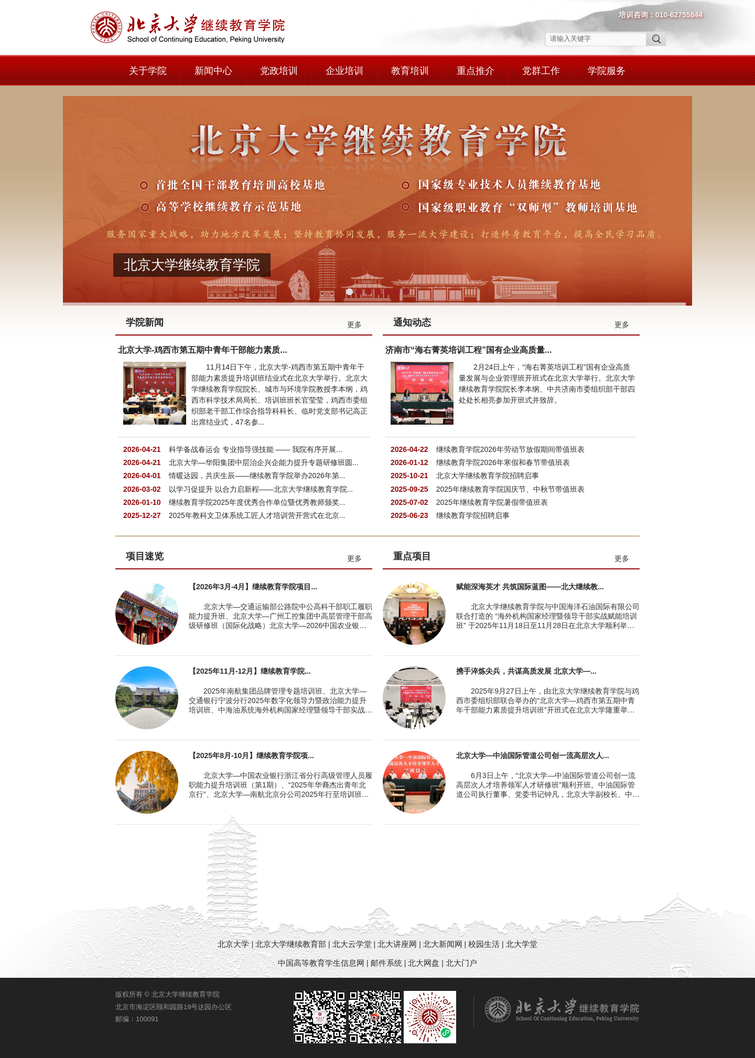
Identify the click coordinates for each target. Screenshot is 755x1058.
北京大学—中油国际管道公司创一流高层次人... (532, 755)
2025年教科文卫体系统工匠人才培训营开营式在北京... (257, 515)
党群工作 (541, 71)
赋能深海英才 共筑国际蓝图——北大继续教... (530, 586)
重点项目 (412, 556)
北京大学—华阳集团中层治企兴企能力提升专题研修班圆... (264, 462)
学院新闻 (145, 322)
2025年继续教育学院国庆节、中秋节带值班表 (510, 489)
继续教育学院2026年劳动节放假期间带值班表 (510, 449)
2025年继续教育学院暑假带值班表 (492, 502)
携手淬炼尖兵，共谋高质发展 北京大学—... (526, 671)
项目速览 (145, 556)
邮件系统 (387, 962)
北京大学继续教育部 (290, 944)
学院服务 (606, 71)
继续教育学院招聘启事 (473, 515)
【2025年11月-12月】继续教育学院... (250, 671)
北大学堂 (521, 944)
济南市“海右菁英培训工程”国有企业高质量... (468, 350)
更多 (354, 324)
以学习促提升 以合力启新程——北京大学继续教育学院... (261, 489)
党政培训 (279, 71)
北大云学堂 (352, 944)
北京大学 (234, 944)
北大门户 (461, 962)
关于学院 (148, 71)
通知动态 (412, 322)
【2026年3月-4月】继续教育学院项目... (253, 586)
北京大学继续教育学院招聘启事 (487, 475)
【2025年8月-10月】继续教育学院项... (251, 755)
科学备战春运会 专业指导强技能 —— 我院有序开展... (255, 449)
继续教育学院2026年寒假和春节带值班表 (503, 462)
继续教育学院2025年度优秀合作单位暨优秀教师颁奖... (257, 502)
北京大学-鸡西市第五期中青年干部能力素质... (202, 350)
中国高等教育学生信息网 (321, 962)
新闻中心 (213, 71)
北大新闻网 (442, 944)
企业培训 (344, 71)
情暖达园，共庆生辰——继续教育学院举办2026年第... (257, 475)
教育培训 (410, 71)
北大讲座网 (398, 944)
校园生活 (484, 944)
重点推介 (475, 71)
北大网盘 (423, 962)
